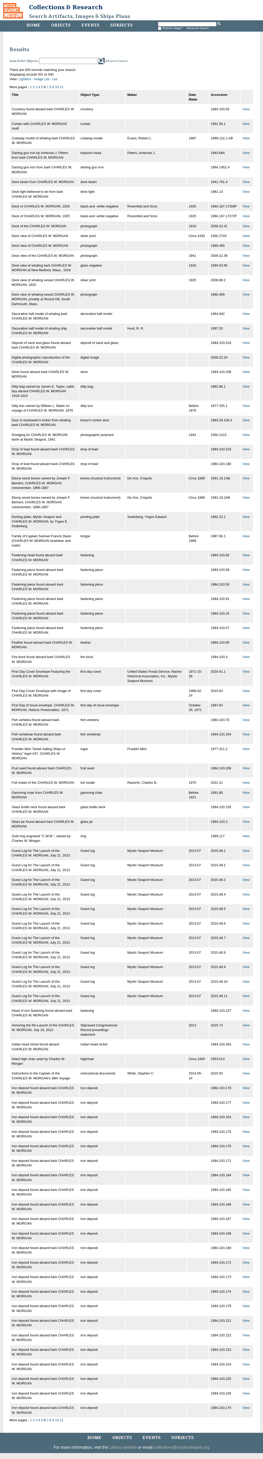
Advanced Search (197, 28)
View (246, 109)
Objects (61, 25)
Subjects (121, 25)
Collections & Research (66, 7)
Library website (123, 1447)
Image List (41, 79)
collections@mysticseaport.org (181, 1447)
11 (61, 87)
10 (57, 87)
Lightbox (24, 79)
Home (33, 25)
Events (90, 25)
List (54, 79)
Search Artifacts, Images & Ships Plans (79, 16)
